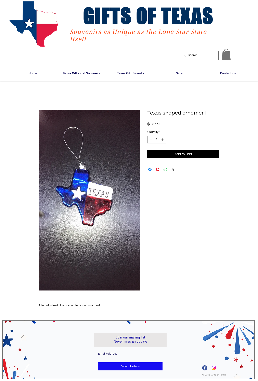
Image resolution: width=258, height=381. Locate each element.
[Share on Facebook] (149, 169)
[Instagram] (213, 367)
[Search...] (199, 55)
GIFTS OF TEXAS (148, 16)
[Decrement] (150, 139)
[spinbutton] (156, 139)
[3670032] (204, 367)
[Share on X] (173, 169)
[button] (226, 54)
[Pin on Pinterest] (157, 169)
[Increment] (162, 139)
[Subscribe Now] (130, 366)
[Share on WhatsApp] (165, 169)
